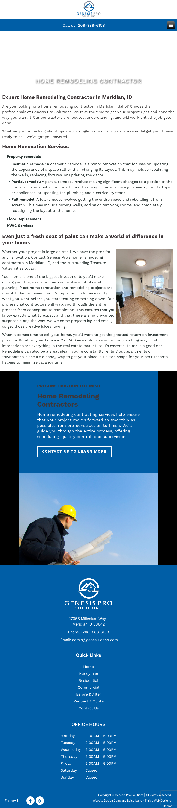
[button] (171, 25)
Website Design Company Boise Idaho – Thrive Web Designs (132, 800)
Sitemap (167, 806)
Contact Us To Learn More (74, 451)
